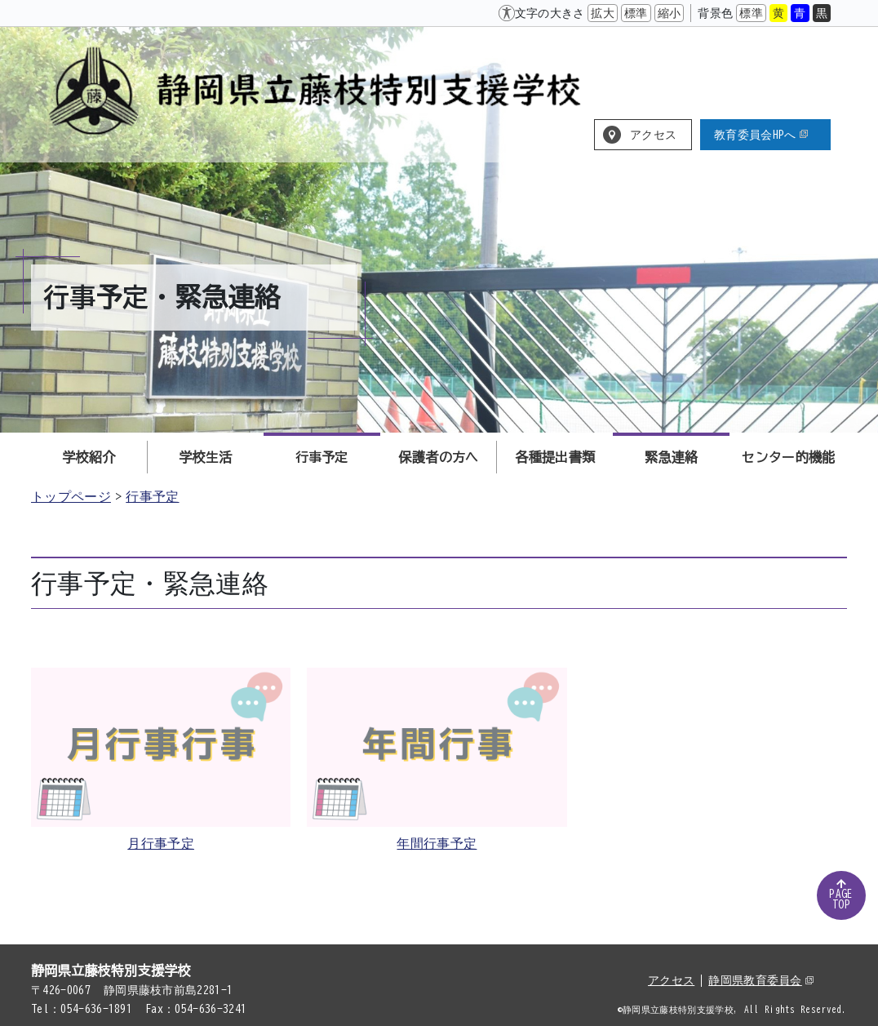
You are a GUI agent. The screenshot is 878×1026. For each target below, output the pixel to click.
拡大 (602, 13)
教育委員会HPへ (761, 134)
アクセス (653, 134)
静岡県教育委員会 (761, 980)
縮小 (669, 13)
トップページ (71, 496)
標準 (636, 13)
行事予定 (152, 496)
